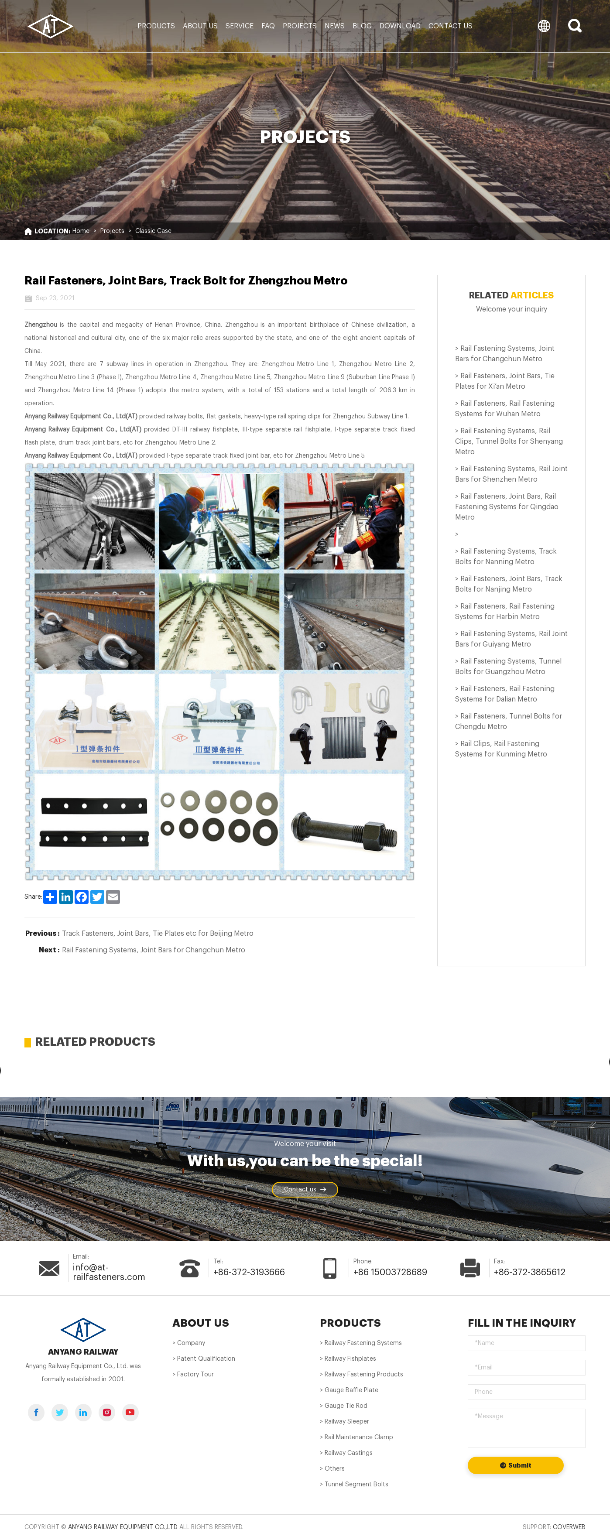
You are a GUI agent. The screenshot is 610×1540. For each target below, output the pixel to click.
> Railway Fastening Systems (361, 1343)
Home (80, 231)
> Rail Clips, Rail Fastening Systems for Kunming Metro (501, 749)
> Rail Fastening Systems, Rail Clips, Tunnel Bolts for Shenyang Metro (509, 441)
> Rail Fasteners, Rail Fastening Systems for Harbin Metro (505, 611)
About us (200, 26)
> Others (332, 1469)
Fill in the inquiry (522, 1323)
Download (400, 26)
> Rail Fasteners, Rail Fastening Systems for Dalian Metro (505, 694)
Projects (300, 26)
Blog (362, 26)
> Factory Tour (193, 1375)
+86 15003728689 (390, 1272)
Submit (515, 1465)
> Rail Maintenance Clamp (356, 1437)
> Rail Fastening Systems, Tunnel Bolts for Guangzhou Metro (508, 666)
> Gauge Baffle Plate (349, 1390)
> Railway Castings (346, 1453)
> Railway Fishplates (348, 1359)
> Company (188, 1343)
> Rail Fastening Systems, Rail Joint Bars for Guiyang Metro (511, 639)
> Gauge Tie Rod (343, 1406)
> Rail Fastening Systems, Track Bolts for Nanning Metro (506, 556)
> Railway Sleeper (344, 1422)
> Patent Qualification (203, 1359)
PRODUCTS (350, 1323)
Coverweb (569, 1527)
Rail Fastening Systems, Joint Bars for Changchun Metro (153, 950)
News (335, 26)
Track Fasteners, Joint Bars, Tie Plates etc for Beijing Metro (158, 933)
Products (156, 26)
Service (240, 26)
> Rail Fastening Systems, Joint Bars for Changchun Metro (505, 354)
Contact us (450, 26)
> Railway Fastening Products (361, 1375)
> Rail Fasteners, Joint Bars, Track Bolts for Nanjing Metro (508, 584)
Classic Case (153, 231)
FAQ (268, 26)
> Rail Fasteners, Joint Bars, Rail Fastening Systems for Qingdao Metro (507, 507)
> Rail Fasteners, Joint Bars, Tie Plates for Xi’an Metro (505, 381)
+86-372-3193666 (249, 1272)
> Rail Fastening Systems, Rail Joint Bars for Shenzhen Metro (511, 474)
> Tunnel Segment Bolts (354, 1485)
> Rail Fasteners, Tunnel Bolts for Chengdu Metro (508, 721)
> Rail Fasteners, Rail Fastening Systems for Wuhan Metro (505, 409)
